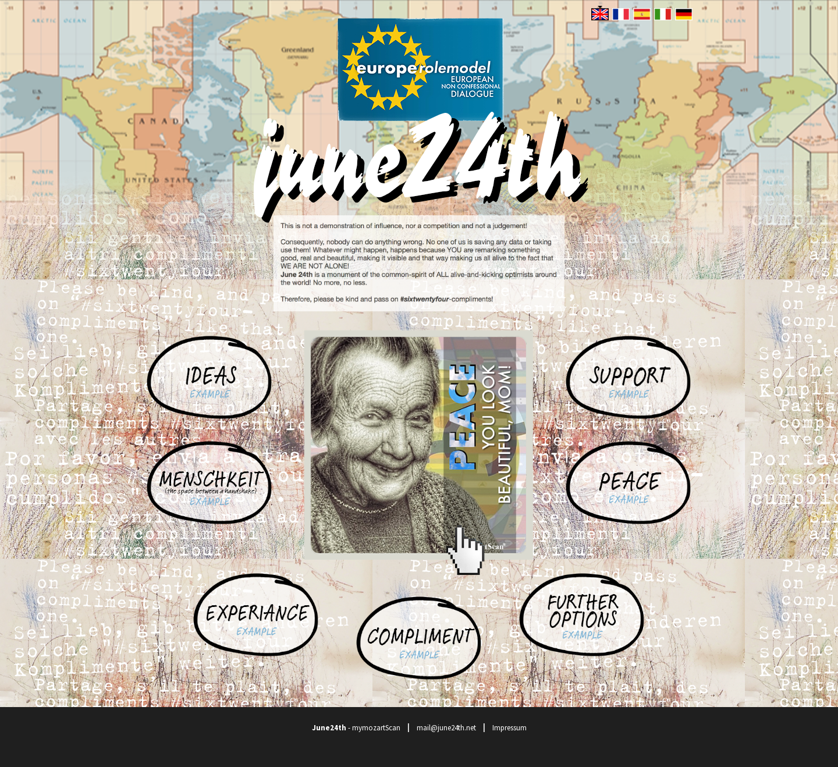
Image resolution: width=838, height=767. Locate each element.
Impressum (509, 728)
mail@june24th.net (446, 728)
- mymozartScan (356, 728)
